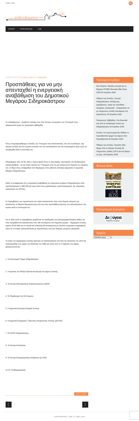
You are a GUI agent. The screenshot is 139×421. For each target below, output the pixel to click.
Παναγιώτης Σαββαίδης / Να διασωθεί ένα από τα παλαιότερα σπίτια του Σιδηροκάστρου (111, 123)
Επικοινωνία (26, 29)
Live (39, 29)
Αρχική (11, 29)
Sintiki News (81, 394)
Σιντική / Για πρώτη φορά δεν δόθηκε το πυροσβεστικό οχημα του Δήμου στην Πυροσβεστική (112, 136)
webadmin (42, 77)
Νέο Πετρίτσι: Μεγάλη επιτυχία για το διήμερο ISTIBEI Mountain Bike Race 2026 (111, 89)
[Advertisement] (69, 51)
